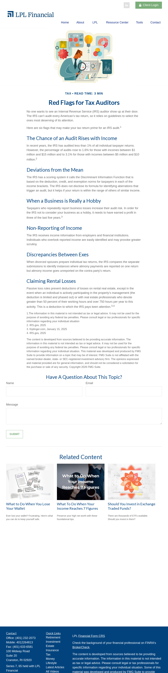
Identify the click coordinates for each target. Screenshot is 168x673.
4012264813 (24, 642)
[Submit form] (14, 434)
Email (89, 383)
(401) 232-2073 (25, 638)
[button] (65, 22)
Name (10, 383)
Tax (48, 654)
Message (12, 404)
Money (50, 658)
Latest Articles (55, 667)
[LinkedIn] (127, 5)
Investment (53, 641)
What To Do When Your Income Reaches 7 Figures (77, 506)
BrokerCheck (80, 647)
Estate (50, 646)
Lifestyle (51, 663)
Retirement (53, 637)
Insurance (52, 650)
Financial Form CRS (91, 636)
